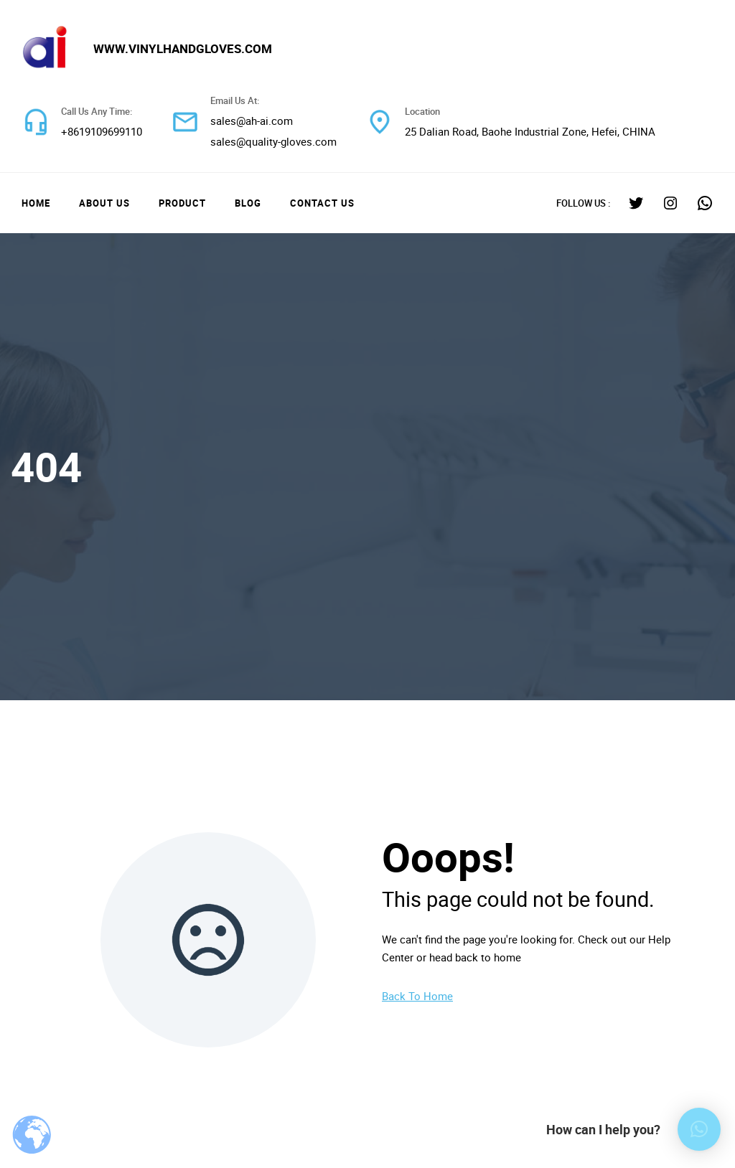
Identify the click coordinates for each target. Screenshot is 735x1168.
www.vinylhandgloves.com (182, 48)
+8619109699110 (101, 131)
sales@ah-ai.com (251, 120)
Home (36, 203)
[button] (699, 1129)
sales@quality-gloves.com (273, 141)
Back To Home (417, 996)
